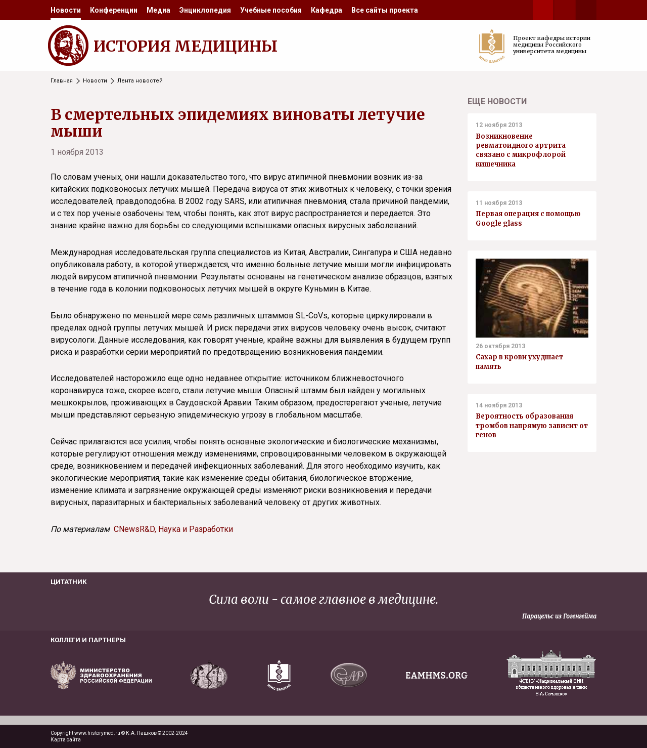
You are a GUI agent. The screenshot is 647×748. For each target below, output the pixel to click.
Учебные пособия (271, 10)
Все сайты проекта (384, 10)
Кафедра (326, 10)
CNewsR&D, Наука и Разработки (173, 529)
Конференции (113, 10)
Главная (62, 80)
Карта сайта (66, 739)
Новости (66, 10)
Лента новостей (140, 80)
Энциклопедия (205, 10)
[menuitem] (66, 10)
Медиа (158, 10)
